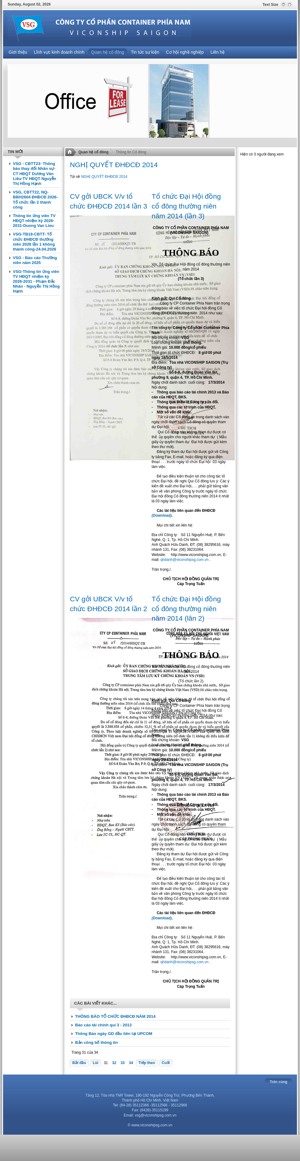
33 (122, 1063)
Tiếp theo (147, 1063)
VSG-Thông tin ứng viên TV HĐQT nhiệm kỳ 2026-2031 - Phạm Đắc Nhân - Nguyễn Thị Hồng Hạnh (36, 281)
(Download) (162, 515)
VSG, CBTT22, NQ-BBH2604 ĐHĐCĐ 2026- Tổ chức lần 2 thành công (35, 199)
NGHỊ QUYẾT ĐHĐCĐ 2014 (104, 176)
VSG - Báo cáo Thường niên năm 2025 (35, 260)
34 (131, 1063)
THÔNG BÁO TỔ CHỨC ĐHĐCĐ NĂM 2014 (115, 1016)
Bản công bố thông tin (96, 1042)
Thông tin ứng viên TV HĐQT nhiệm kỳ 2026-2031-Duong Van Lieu (34, 220)
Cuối (166, 1063)
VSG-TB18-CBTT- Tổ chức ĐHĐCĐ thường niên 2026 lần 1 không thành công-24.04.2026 (34, 241)
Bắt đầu (79, 1063)
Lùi (95, 1063)
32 (114, 1063)
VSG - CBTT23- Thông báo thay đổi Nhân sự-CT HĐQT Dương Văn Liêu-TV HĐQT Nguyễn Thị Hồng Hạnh (34, 173)
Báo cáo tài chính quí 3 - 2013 (103, 1025)
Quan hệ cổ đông (93, 152)
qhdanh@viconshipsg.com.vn (184, 560)
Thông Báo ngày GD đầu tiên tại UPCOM (113, 1033)
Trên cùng (278, 1082)
